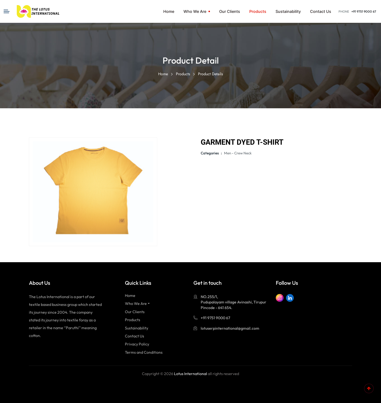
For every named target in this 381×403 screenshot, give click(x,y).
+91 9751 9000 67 (363, 11)
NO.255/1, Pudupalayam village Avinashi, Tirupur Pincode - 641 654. (233, 302)
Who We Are (194, 11)
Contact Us (320, 11)
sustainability (288, 11)
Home (168, 11)
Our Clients (229, 11)
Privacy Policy (137, 344)
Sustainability (136, 328)
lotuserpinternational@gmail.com (230, 328)
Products (257, 11)
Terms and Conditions (144, 352)
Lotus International (190, 373)
